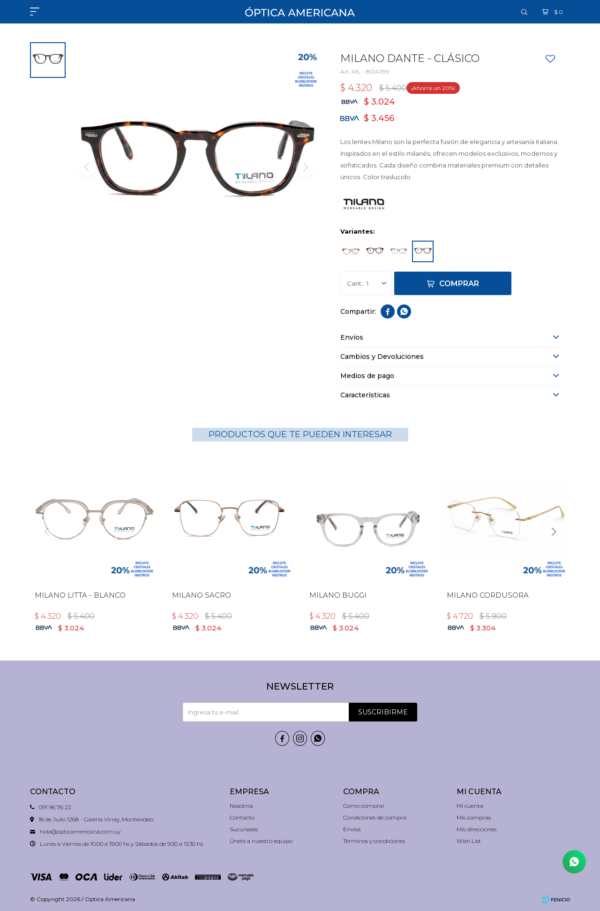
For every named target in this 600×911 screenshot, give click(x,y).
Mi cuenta (470, 805)
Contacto (242, 817)
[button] (553, 531)
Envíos (351, 829)
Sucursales (244, 829)
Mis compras (474, 817)
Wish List (469, 840)
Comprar (459, 283)
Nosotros (241, 805)
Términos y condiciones (374, 840)
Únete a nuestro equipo (261, 840)
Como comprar (364, 805)
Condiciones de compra (374, 817)
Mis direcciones (476, 829)
